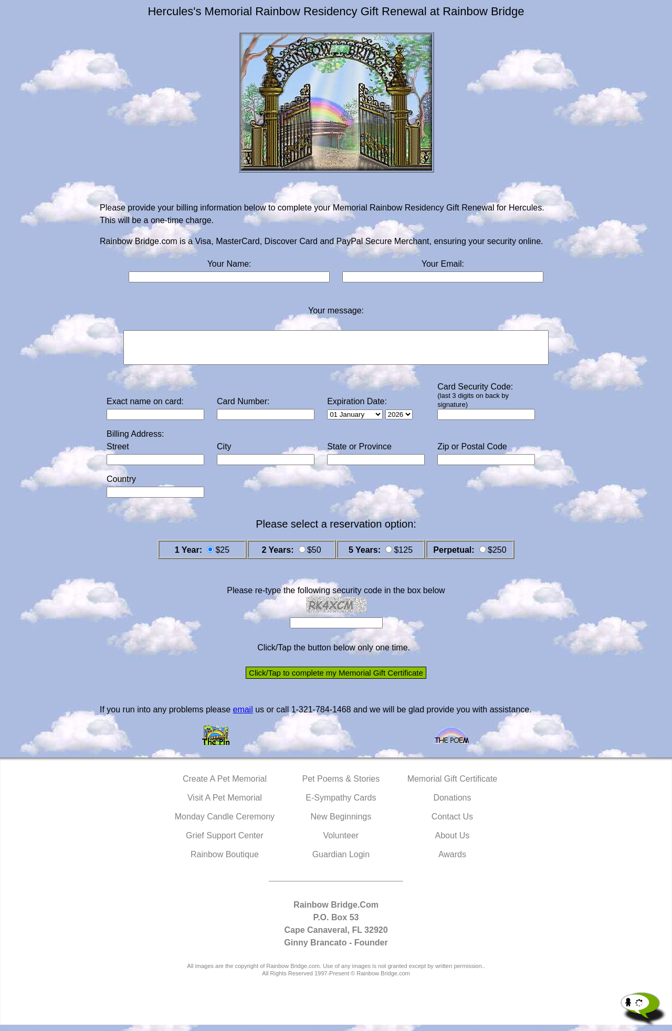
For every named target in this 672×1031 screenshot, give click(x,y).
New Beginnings (341, 822)
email (243, 715)
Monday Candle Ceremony (225, 822)
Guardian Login (341, 860)
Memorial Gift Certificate (452, 785)
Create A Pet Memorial (225, 785)
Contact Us (452, 822)
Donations (452, 803)
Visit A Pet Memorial (224, 803)
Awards (452, 860)
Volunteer (341, 841)
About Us (452, 841)
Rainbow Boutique (225, 860)
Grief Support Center (225, 841)
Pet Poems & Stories (341, 785)
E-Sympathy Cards (341, 803)
